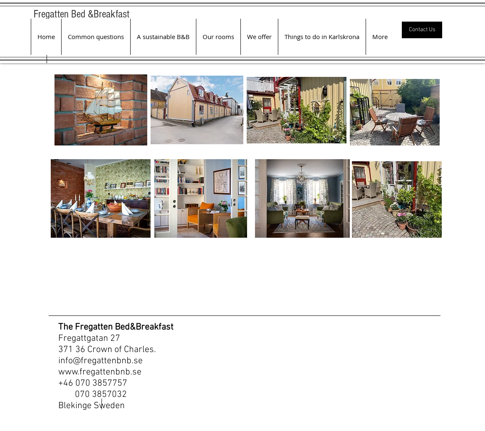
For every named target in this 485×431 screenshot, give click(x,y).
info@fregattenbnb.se (100, 361)
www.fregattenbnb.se (99, 372)
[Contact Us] (422, 30)
